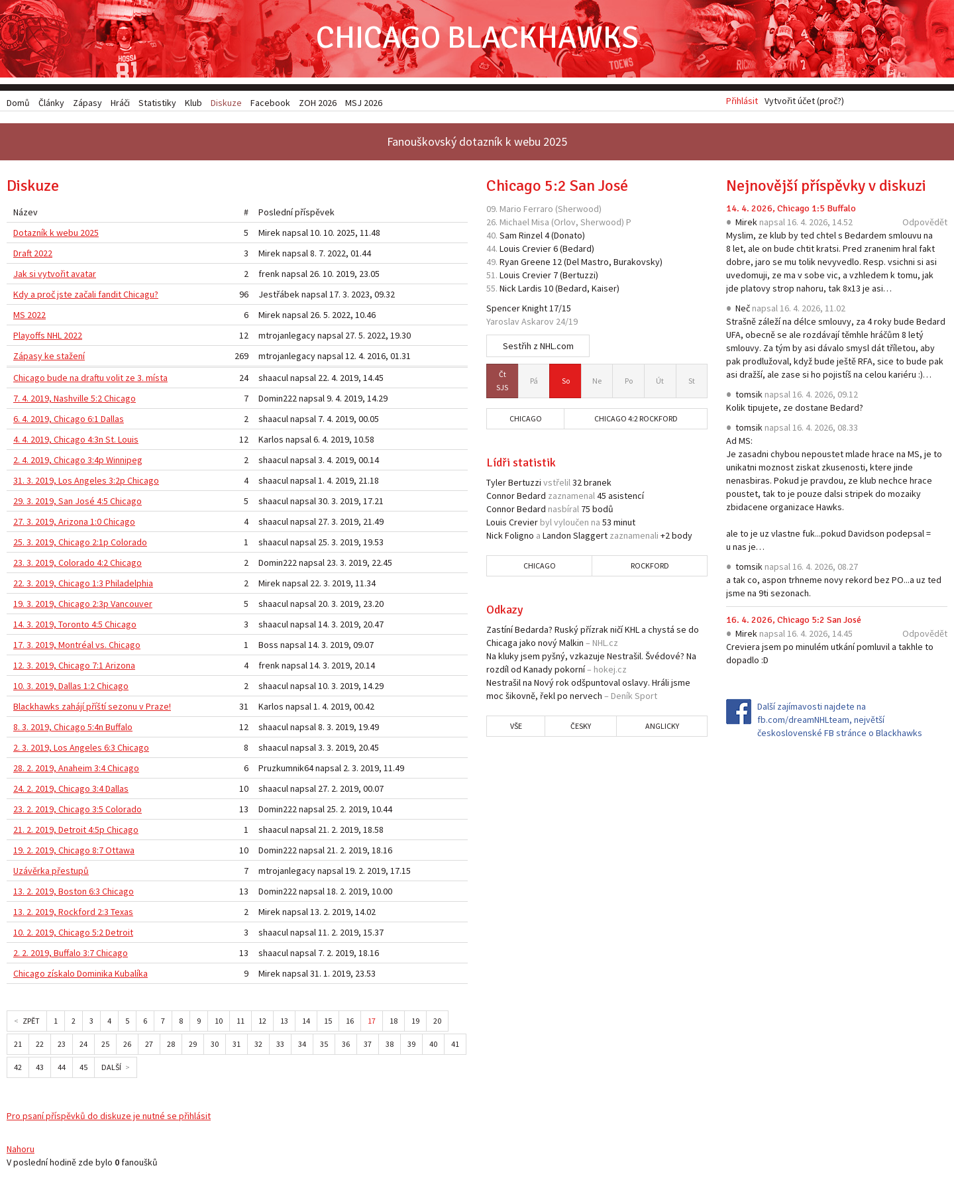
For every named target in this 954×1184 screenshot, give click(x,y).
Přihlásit (742, 103)
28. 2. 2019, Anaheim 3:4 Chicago (76, 770)
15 (328, 1023)
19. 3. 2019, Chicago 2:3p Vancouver (82, 606)
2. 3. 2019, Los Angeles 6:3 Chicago (81, 749)
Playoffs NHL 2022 (47, 337)
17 (372, 1023)
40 (433, 1046)
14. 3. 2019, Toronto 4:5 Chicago (74, 626)
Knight (534, 310)
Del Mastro (587, 264)
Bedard (577, 250)
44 (62, 1069)
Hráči (120, 103)
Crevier (536, 250)
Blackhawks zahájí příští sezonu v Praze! (92, 708)
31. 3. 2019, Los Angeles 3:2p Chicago (86, 482)
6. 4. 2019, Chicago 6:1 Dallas (68, 421)
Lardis (530, 290)
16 (350, 1023)
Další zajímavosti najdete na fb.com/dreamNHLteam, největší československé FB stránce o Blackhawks (839, 721)
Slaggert (590, 537)
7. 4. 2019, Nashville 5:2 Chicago (74, 400)
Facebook (270, 103)
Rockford (650, 567)
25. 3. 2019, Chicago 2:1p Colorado (80, 544)
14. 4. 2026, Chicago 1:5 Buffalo (791, 210)
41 (455, 1046)
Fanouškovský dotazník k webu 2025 (477, 143)
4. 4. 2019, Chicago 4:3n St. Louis (75, 441)
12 (262, 1023)
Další (111, 1069)
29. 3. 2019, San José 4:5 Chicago (77, 503)
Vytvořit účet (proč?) (804, 103)
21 (18, 1046)
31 (236, 1046)
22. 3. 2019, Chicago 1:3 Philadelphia (83, 585)
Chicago (525, 420)
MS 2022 (29, 317)
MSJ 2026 (363, 103)
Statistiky (157, 103)
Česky (580, 728)
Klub (193, 103)
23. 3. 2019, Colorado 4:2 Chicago (77, 564)
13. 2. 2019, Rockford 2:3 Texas (73, 914)
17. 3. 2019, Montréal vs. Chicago (76, 647)
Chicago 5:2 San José (557, 187)
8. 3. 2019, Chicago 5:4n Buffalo (72, 729)
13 (284, 1023)
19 (415, 1023)
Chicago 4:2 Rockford (636, 420)
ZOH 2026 (318, 103)
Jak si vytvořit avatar (54, 276)
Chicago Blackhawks (477, 39)
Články (51, 103)
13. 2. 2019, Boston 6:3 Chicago (73, 893)
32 (258, 1046)
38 (390, 1046)
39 (411, 1046)
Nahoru (20, 1151)
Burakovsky (636, 264)
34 (302, 1046)
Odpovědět (924, 224)
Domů (18, 103)
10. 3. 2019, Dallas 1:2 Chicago (71, 688)
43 (40, 1069)
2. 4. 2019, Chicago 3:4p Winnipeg (77, 462)
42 (18, 1069)
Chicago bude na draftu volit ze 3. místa (90, 380)
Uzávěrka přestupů (51, 873)
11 (240, 1023)
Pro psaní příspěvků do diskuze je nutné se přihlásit (109, 1118)
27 (149, 1046)
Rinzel (531, 237)
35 (324, 1046)
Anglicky (662, 728)
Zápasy (87, 103)
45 (83, 1069)
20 (437, 1023)
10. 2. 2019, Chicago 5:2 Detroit (73, 934)
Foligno (519, 537)
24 (83, 1046)
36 (346, 1046)
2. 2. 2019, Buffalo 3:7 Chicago (70, 955)
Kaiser (604, 290)
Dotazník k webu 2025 (56, 235)
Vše (516, 728)
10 (219, 1023)
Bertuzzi (579, 277)
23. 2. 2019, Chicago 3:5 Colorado (77, 811)
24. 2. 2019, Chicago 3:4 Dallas (71, 790)
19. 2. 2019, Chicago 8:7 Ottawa (73, 852)
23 (62, 1046)
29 (193, 1046)
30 (215, 1046)
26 (127, 1046)
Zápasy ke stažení (49, 358)
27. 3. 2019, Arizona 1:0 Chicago (74, 523)
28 (171, 1046)
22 (40, 1046)
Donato (568, 237)
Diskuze (226, 103)
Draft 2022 (32, 255)
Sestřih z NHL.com (538, 348)
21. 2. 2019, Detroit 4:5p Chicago (75, 831)
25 (105, 1046)
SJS (502, 382)
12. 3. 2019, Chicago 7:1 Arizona (74, 667)
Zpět (31, 1023)
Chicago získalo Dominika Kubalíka (80, 975)
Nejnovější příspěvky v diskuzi (826, 187)
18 (394, 1023)
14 (306, 1023)
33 (280, 1046)
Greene (536, 264)
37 (368, 1046)
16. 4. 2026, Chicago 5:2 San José (793, 621)
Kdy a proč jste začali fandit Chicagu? (85, 296)
